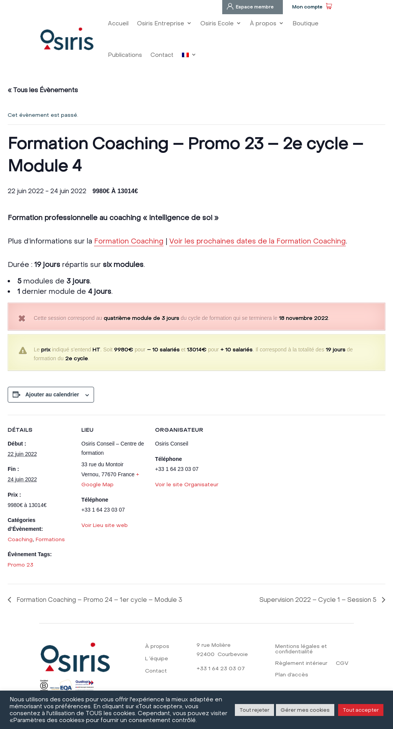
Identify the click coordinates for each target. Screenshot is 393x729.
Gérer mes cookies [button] (305, 709)
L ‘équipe (156, 659)
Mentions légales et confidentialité (301, 649)
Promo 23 (20, 564)
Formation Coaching (128, 241)
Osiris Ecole (217, 23)
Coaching (20, 539)
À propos (263, 23)
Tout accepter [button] (361, 709)
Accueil (118, 23)
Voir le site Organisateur (186, 484)
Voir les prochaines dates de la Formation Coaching (257, 241)
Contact (161, 55)
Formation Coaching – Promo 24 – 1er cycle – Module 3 (98, 599)
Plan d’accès (291, 675)
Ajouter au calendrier (52, 394)
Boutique (305, 23)
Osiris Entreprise (160, 23)
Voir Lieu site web (104, 525)
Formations (50, 539)
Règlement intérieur (301, 663)
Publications (125, 55)
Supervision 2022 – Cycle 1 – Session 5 (318, 599)
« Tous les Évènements (43, 90)
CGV (342, 663)
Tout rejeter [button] (254, 709)
